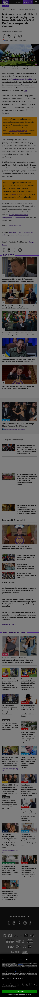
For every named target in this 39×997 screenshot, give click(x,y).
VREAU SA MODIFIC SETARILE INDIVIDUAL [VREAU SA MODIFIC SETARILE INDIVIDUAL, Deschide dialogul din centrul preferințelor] (19, 994)
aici (15, 971)
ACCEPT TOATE (19, 991)
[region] (19, 975)
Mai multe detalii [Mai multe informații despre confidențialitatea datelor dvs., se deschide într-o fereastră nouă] (20, 964)
